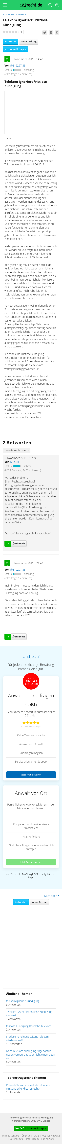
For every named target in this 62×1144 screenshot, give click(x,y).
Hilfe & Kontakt (10, 1136)
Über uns (26, 1136)
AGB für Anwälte (51, 1136)
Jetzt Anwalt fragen (15, 49)
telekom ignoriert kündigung (22, 1001)
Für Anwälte (48, 1139)
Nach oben (51, 896)
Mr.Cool (15, 462)
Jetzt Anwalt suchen (31, 862)
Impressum (32, 1139)
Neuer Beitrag (29, 41)
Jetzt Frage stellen (31, 774)
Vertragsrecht (19, 15)
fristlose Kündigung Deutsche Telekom (28, 1026)
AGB (36, 1136)
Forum (6, 15)
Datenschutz (16, 1139)
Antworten (10, 41)
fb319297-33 (17, 65)
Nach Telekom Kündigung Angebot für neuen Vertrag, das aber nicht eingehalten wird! (30, 1055)
